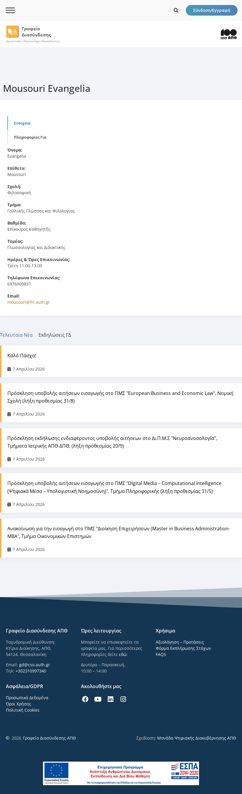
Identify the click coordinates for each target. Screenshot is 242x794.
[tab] (19, 335)
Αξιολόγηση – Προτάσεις (180, 642)
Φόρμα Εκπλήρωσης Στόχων (183, 648)
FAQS (161, 654)
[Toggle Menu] (10, 10)
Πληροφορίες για (30, 137)
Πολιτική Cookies (22, 710)
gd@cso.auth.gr (34, 664)
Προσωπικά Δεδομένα (27, 697)
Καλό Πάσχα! (21, 355)
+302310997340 (31, 671)
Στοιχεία (22, 123)
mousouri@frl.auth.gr (28, 302)
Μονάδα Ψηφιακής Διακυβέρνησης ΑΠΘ (196, 738)
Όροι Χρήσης (18, 704)
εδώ (123, 654)
